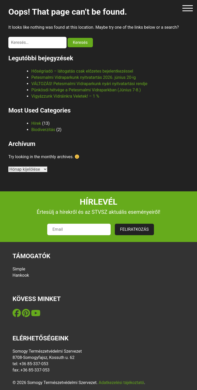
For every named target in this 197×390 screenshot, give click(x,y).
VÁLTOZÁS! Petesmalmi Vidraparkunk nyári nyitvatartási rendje (89, 83)
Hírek (36, 123)
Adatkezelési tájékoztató (121, 382)
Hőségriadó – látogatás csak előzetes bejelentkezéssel (82, 71)
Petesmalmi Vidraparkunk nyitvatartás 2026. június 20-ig (83, 77)
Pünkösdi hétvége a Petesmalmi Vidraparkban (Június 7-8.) (86, 89)
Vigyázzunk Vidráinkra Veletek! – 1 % (65, 96)
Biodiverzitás (43, 129)
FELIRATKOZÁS (134, 229)
